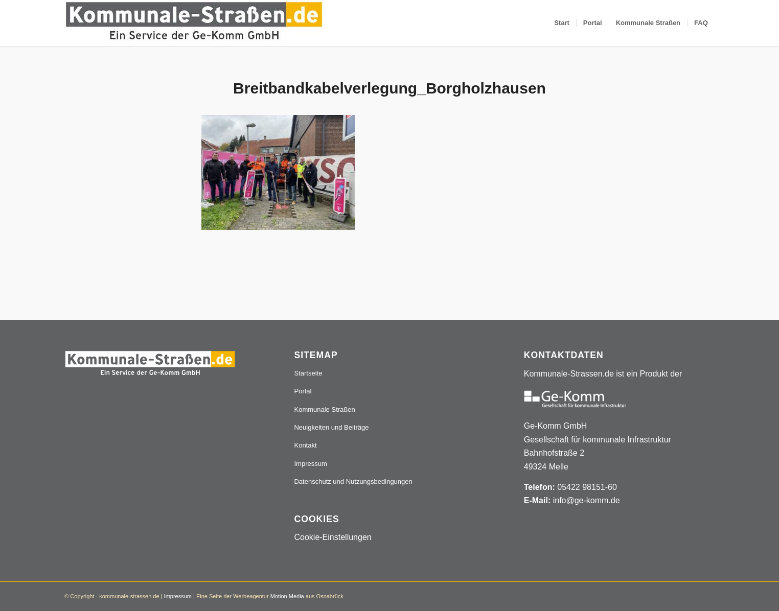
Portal (302, 391)
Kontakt (305, 445)
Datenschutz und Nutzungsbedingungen (353, 481)
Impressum (310, 463)
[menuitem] (561, 23)
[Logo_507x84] (194, 23)
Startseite (308, 373)
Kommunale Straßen (324, 409)
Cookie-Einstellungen (332, 537)
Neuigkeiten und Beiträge (331, 427)
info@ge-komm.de (586, 500)
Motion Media (287, 596)
